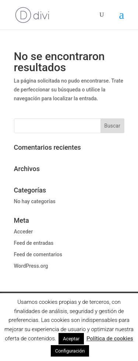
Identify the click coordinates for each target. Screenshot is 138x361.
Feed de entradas (34, 243)
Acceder (23, 232)
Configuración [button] (70, 351)
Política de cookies (109, 338)
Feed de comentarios (38, 254)
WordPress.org (31, 266)
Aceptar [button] (71, 338)
